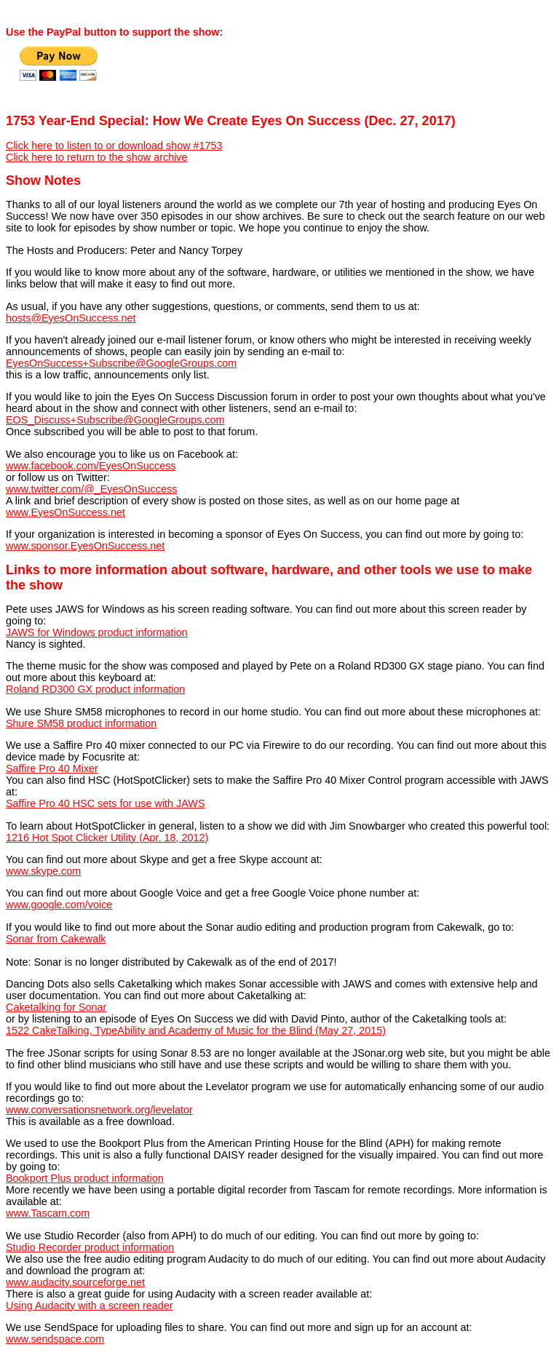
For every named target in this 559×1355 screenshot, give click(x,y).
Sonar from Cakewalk (56, 939)
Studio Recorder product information (90, 1247)
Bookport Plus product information (85, 1178)
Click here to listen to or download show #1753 (114, 145)
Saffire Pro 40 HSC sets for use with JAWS (105, 803)
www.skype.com (43, 871)
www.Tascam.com (48, 1213)
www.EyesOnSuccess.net (65, 512)
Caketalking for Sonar (56, 1007)
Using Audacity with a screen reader (89, 1305)
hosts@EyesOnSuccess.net (71, 318)
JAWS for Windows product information (97, 632)
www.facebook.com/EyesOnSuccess (91, 466)
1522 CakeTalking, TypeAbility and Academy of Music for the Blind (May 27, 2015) (196, 1030)
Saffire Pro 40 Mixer (52, 768)
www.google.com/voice (59, 904)
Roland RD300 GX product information (95, 689)
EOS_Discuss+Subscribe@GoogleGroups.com (115, 420)
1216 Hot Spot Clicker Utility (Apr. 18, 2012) (107, 837)
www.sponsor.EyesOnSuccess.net (85, 546)
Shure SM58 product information (81, 723)
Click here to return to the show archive (97, 157)
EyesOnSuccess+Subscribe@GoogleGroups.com (121, 363)
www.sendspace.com (55, 1339)
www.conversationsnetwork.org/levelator (99, 1110)
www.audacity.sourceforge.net (75, 1282)
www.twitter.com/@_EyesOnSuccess (91, 489)
